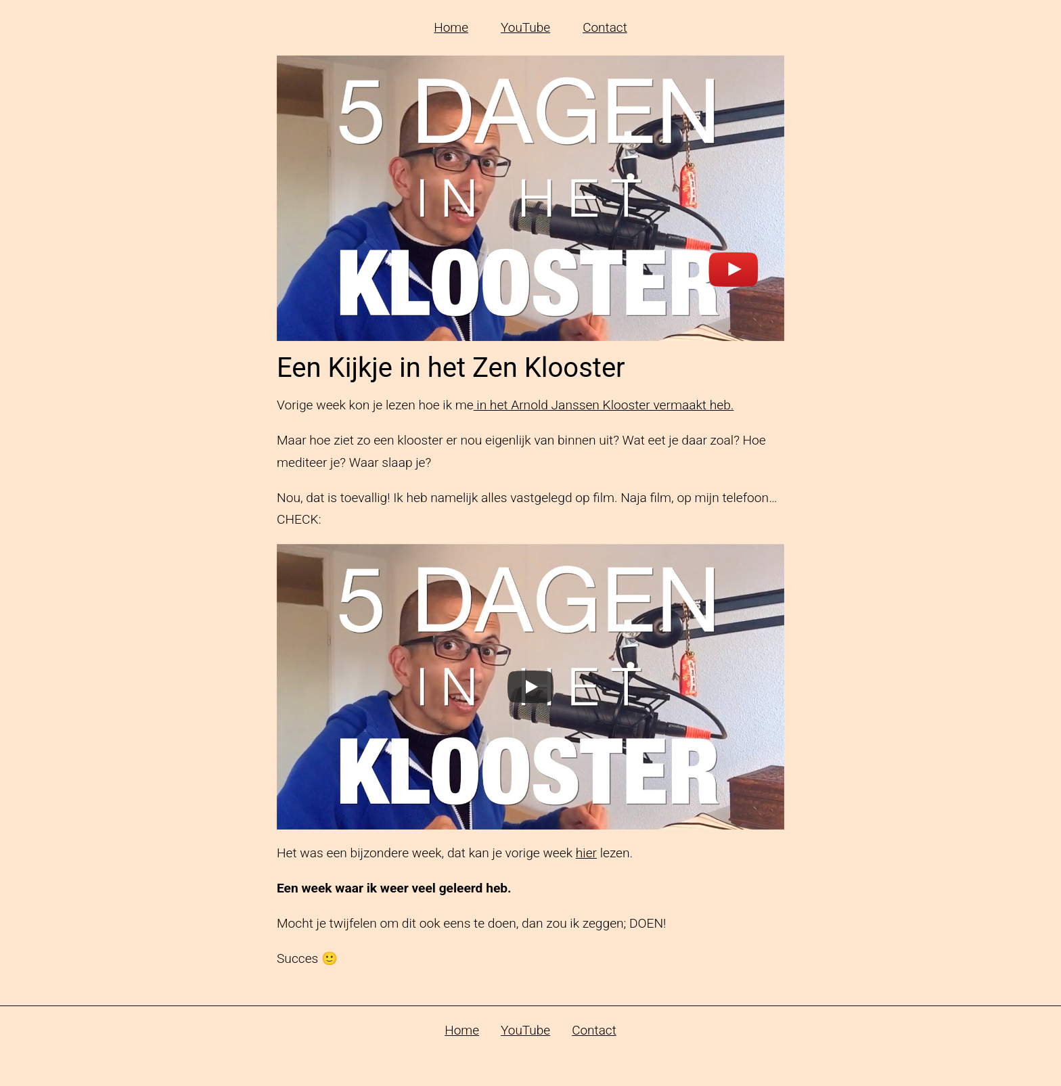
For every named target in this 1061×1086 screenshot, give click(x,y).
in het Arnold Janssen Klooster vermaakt (592, 405)
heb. (722, 405)
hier (586, 853)
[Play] (530, 687)
